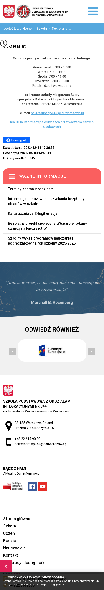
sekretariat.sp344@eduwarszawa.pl (57, 113)
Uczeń (9, 533)
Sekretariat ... (59, 29)
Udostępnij (16, 140)
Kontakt (10, 555)
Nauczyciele (14, 547)
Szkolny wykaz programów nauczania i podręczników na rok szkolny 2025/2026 (42, 240)
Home (27, 28)
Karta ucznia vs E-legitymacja (32, 213)
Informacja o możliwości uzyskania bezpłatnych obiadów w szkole (48, 201)
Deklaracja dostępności (24, 562)
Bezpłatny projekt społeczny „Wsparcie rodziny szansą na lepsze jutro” (47, 226)
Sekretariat (14, 46)
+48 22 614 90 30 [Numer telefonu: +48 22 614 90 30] (27, 439)
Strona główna (16, 518)
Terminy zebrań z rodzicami (31, 189)
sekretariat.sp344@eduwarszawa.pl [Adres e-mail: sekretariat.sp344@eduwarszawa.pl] (41, 444)
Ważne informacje (42, 176)
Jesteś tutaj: (13, 28)
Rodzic (9, 540)
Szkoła (39, 29)
